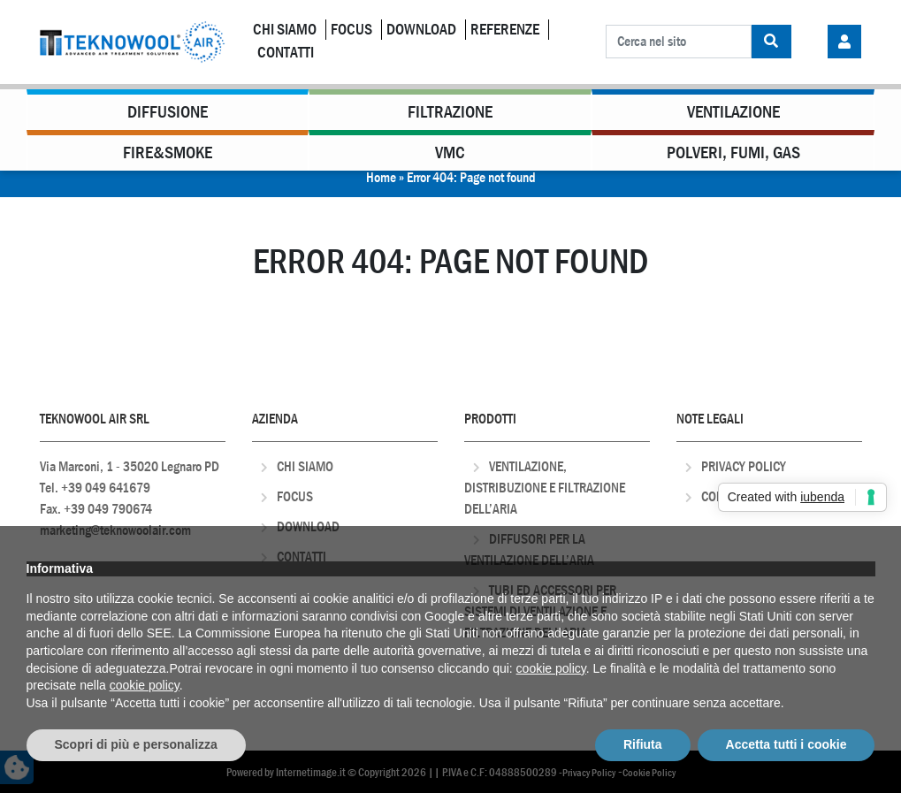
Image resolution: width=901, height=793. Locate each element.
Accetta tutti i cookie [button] (786, 744)
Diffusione (167, 112)
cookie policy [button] (551, 668)
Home (381, 177)
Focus (351, 29)
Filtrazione (450, 112)
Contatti (285, 52)
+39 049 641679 (105, 487)
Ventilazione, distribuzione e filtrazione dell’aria (544, 487)
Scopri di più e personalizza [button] (136, 744)
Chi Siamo (285, 29)
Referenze (504, 29)
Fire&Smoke (167, 152)
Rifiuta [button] (642, 744)
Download (421, 29)
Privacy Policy (743, 466)
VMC (450, 152)
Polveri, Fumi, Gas (733, 152)
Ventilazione (733, 112)
